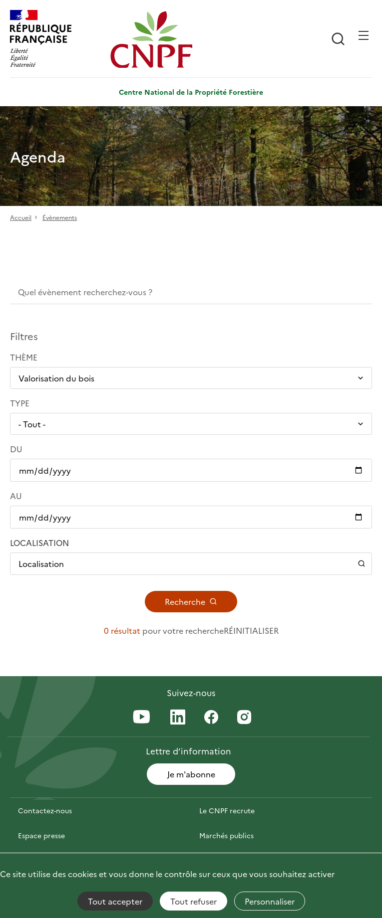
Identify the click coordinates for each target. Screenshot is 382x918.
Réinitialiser (251, 630)
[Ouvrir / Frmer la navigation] (364, 35)
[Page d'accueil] (158, 39)
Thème (23, 357)
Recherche (191, 601)
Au (16, 495)
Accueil (20, 217)
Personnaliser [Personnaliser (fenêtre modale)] (270, 901)
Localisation (39, 542)
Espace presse (41, 835)
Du (16, 448)
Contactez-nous (45, 810)
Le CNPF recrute (227, 810)
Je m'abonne (191, 773)
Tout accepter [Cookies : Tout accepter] (115, 901)
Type (19, 402)
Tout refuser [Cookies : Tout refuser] (193, 901)
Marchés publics (226, 835)
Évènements (59, 217)
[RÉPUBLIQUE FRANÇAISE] (57, 39)
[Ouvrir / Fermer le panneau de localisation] (191, 563)
